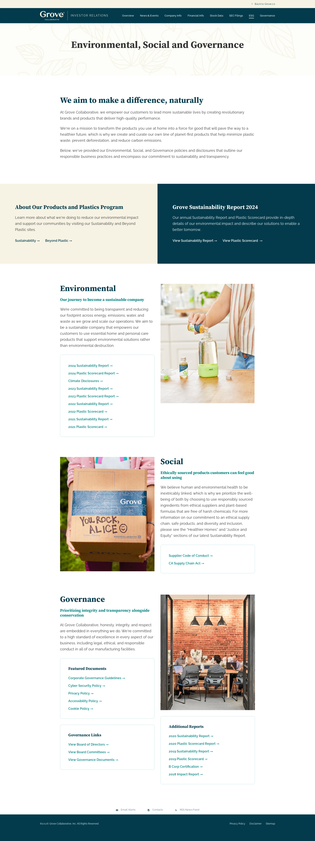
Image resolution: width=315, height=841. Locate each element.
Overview (128, 15)
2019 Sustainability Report (189, 759)
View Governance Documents (91, 768)
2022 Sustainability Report (88, 412)
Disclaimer (256, 832)
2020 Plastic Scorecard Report (192, 752)
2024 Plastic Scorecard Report (91, 381)
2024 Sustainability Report (88, 374)
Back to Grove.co (265, 4)
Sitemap (270, 832)
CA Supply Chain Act (184, 571)
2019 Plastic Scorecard (186, 767)
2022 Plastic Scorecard (85, 420)
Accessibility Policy (83, 709)
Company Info (173, 15)
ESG (251, 15)
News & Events (149, 15)
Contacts (157, 817)
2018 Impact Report (184, 782)
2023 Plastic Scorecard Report (91, 404)
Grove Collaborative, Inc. (62, 831)
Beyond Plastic (56, 249)
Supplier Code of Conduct (189, 564)
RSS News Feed (189, 817)
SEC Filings (236, 15)
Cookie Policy (78, 716)
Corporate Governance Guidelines (94, 686)
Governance (267, 15)
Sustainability (25, 249)
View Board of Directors (86, 752)
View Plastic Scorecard (241, 249)
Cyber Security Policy (84, 693)
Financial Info (196, 15)
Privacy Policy (79, 701)
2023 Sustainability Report (88, 397)
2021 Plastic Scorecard (85, 435)
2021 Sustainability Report (88, 427)
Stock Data (216, 15)
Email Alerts (128, 817)
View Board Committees (87, 760)
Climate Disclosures (83, 389)
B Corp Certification (184, 775)
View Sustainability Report (193, 249)
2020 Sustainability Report (189, 744)
